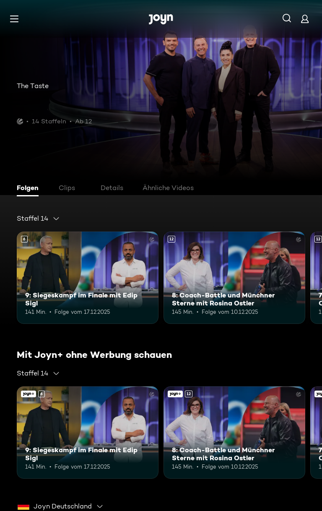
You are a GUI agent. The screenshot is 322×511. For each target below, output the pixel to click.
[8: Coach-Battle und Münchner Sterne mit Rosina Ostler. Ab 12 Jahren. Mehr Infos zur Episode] (234, 278)
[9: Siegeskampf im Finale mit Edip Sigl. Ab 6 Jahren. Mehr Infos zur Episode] (87, 278)
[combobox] (38, 218)
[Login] (305, 18)
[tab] (29, 188)
